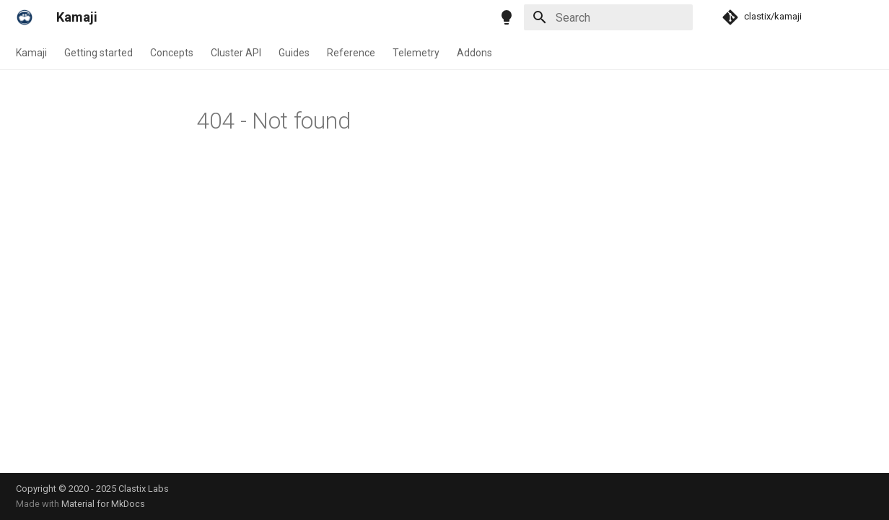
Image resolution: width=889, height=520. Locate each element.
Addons (474, 52)
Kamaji (31, 52)
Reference (351, 52)
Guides (294, 52)
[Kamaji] (24, 17)
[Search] (608, 17)
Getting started (98, 52)
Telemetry (416, 52)
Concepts (171, 52)
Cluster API (236, 52)
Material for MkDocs (103, 503)
